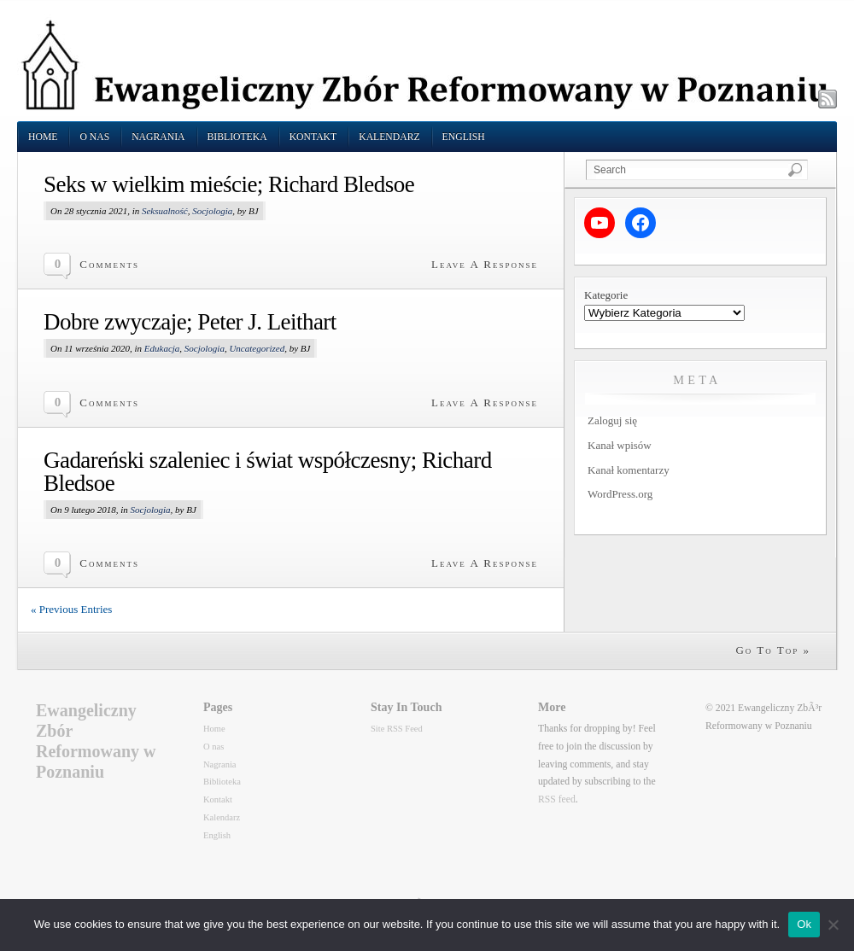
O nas (94, 137)
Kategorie (606, 295)
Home (42, 137)
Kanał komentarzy (629, 470)
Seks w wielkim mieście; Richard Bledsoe (229, 184)
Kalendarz (389, 137)
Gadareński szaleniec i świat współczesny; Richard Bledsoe (268, 471)
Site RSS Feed (397, 728)
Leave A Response (484, 264)
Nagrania (158, 137)
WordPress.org (620, 493)
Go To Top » (772, 650)
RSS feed (557, 799)
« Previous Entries (71, 609)
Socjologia (212, 211)
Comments (109, 264)
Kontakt (313, 137)
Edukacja (162, 348)
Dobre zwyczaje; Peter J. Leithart (190, 322)
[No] (832, 924)
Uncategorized (256, 348)
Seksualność (165, 211)
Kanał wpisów (620, 445)
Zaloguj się (612, 420)
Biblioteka (237, 137)
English (463, 137)
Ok (804, 924)
